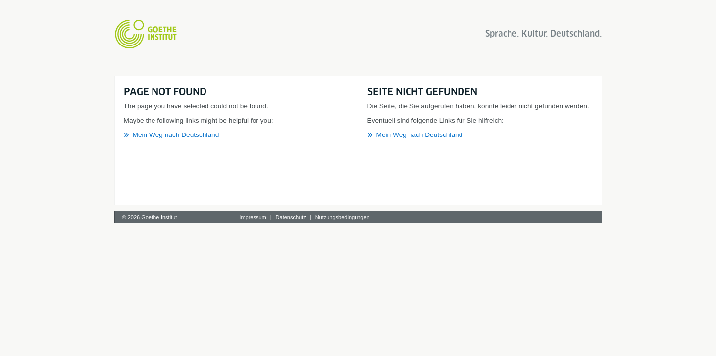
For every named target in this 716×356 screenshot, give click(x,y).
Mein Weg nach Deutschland (176, 134)
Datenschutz (291, 217)
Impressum (252, 217)
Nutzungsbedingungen (342, 217)
